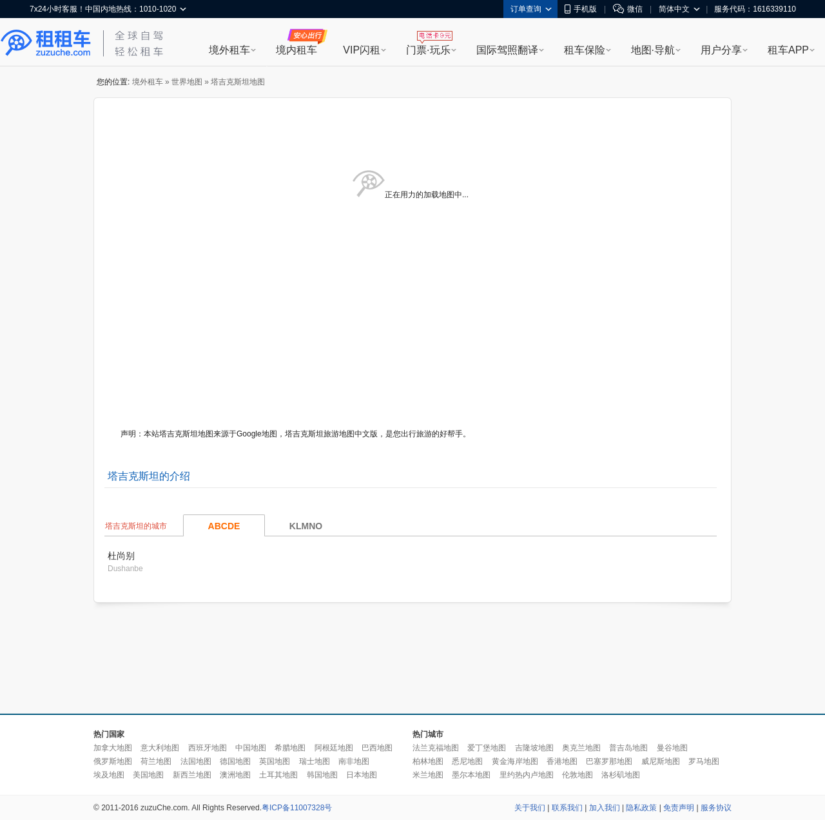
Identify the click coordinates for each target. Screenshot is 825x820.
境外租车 (229, 49)
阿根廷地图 (334, 747)
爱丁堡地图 (486, 747)
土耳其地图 (278, 774)
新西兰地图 (192, 774)
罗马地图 (703, 761)
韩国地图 (322, 774)
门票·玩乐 (428, 49)
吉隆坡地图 (534, 747)
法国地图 (195, 761)
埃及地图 (108, 774)
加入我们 (604, 807)
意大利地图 (160, 747)
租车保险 (584, 49)
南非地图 (353, 761)
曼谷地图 (672, 747)
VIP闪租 (361, 49)
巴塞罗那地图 (609, 761)
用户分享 (721, 49)
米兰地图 (427, 774)
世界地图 (186, 81)
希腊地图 (290, 747)
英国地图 (274, 761)
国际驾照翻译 (507, 49)
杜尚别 (121, 556)
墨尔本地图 (471, 774)
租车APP (788, 49)
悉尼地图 (467, 761)
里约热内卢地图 (527, 774)
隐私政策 (641, 807)
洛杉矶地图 (620, 774)
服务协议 (716, 807)
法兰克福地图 (435, 747)
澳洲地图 (235, 774)
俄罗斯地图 (112, 761)
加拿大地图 (112, 747)
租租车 (46, 43)
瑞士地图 (314, 761)
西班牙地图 (207, 747)
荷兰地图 (156, 761)
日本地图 (361, 774)
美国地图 (148, 774)
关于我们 (529, 807)
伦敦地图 (577, 774)
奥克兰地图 (581, 747)
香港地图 (562, 761)
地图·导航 (653, 49)
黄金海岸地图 (515, 761)
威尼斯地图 (660, 761)
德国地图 (235, 761)
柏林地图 (427, 761)
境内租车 (296, 49)
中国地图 (250, 747)
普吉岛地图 (628, 747)
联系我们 (567, 807)
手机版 (581, 9)
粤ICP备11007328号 (297, 807)
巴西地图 (377, 747)
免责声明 (678, 807)
